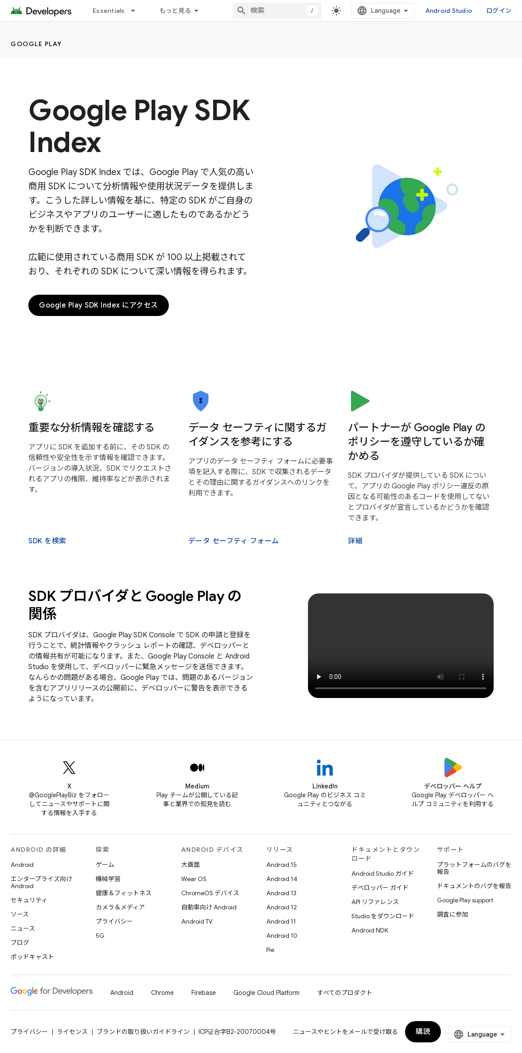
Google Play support (465, 900)
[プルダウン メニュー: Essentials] (137, 10)
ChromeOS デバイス (210, 893)
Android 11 (281, 921)
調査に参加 (452, 914)
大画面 (190, 865)
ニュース (23, 928)
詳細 (355, 541)
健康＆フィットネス (124, 893)
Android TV (197, 921)
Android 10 (281, 936)
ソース (20, 914)
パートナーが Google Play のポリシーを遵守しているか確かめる (416, 442)
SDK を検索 (47, 541)
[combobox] (277, 11)
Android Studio (448, 11)
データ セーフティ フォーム (233, 541)
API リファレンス (375, 902)
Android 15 (281, 865)
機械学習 (108, 879)
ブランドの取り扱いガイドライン (143, 1031)
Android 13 (281, 893)
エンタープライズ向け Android (41, 882)
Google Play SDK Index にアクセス (98, 305)
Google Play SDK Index (139, 126)
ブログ (20, 943)
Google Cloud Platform (267, 993)
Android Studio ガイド (382, 874)
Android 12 (281, 907)
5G (100, 936)
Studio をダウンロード (382, 916)
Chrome (162, 993)
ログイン (498, 11)
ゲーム (105, 865)
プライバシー (114, 921)
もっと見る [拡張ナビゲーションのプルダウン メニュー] (175, 11)
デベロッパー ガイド (380, 888)
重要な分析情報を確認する (91, 427)
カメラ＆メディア (120, 907)
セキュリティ (29, 900)
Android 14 (281, 879)
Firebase (203, 993)
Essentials (109, 11)
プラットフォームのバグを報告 (474, 868)
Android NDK (369, 930)
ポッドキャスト (32, 957)
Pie (270, 950)
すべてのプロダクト (344, 993)
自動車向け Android (209, 907)
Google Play (36, 44)
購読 (423, 1031)
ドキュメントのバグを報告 (474, 886)
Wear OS (193, 879)
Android (22, 865)
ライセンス (72, 1031)
